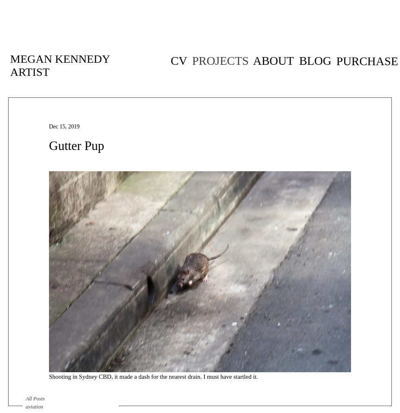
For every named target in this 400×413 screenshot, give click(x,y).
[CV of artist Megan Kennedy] (179, 61)
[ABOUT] (273, 61)
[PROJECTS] (220, 61)
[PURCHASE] (367, 61)
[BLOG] (315, 61)
